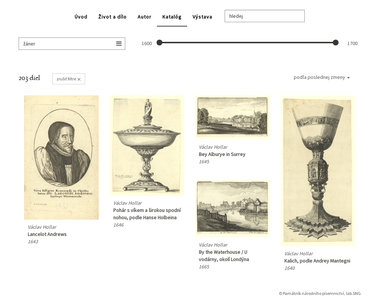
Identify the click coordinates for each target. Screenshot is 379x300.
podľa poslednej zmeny (322, 77)
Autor (144, 16)
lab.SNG (353, 293)
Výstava (202, 16)
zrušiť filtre (68, 78)
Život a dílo (112, 16)
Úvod (81, 16)
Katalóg (172, 16)
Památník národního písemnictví (313, 293)
